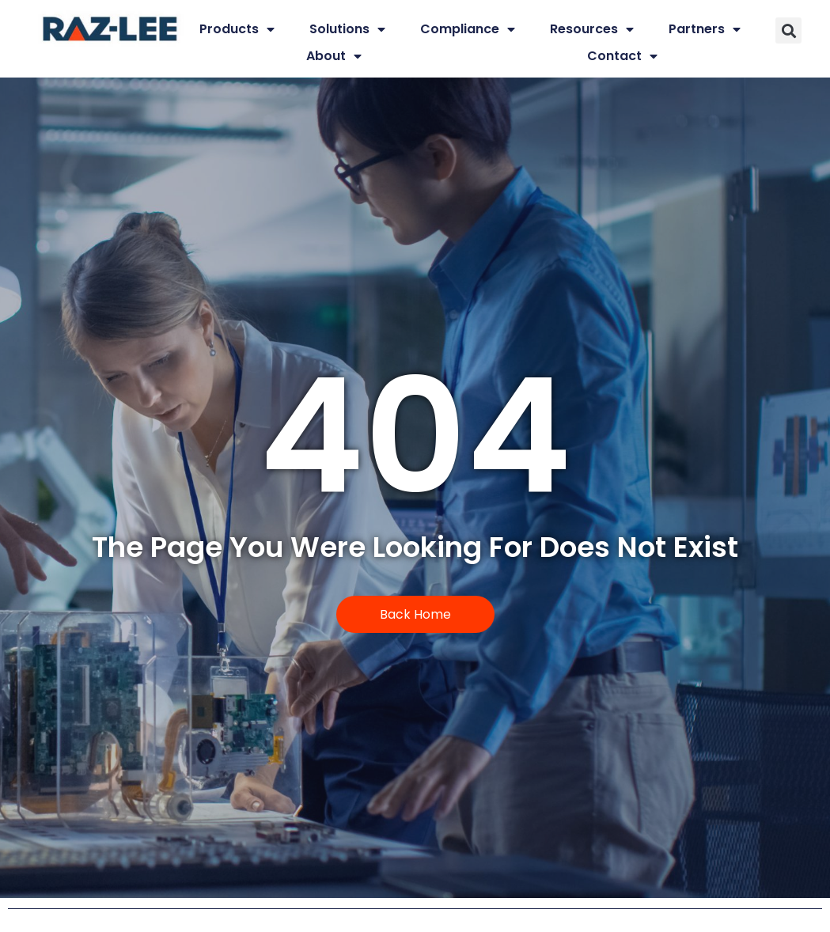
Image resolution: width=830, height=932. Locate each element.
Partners (705, 29)
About (334, 56)
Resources (592, 29)
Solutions (347, 29)
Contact (622, 56)
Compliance (467, 29)
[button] (788, 30)
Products (237, 29)
